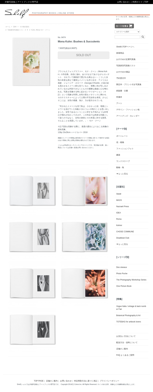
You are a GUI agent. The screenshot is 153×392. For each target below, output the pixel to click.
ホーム (7, 27)
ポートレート (122, 136)
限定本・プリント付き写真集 (128, 84)
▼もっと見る (122, 174)
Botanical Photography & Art (128, 315)
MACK (119, 200)
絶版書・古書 (122, 91)
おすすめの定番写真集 (126, 59)
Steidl (118, 194)
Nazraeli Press (122, 206)
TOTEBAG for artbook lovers (128, 322)
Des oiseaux (121, 267)
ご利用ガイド (136, 2)
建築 (118, 155)
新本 (15, 27)
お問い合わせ (123, 2)
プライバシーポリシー (109, 381)
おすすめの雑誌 (123, 72)
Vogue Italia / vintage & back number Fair (131, 307)
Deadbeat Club (122, 238)
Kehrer (119, 225)
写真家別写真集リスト (16, 30)
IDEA (118, 213)
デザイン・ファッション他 (127, 109)
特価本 (119, 97)
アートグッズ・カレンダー (127, 116)
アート (119, 103)
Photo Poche (121, 273)
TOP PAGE (38, 381)
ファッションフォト (125, 148)
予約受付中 (121, 78)
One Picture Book (123, 286)
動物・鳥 (120, 167)
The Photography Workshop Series (131, 280)
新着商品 (120, 53)
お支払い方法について (126, 336)
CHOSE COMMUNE (125, 231)
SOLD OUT (83, 55)
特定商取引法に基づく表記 (85, 381)
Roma (118, 219)
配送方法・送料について (127, 342)
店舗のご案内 (122, 349)
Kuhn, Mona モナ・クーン (40, 30)
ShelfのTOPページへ (125, 47)
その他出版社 (24, 27)
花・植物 (120, 142)
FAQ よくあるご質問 (125, 355)
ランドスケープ (123, 161)
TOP (146, 2)
